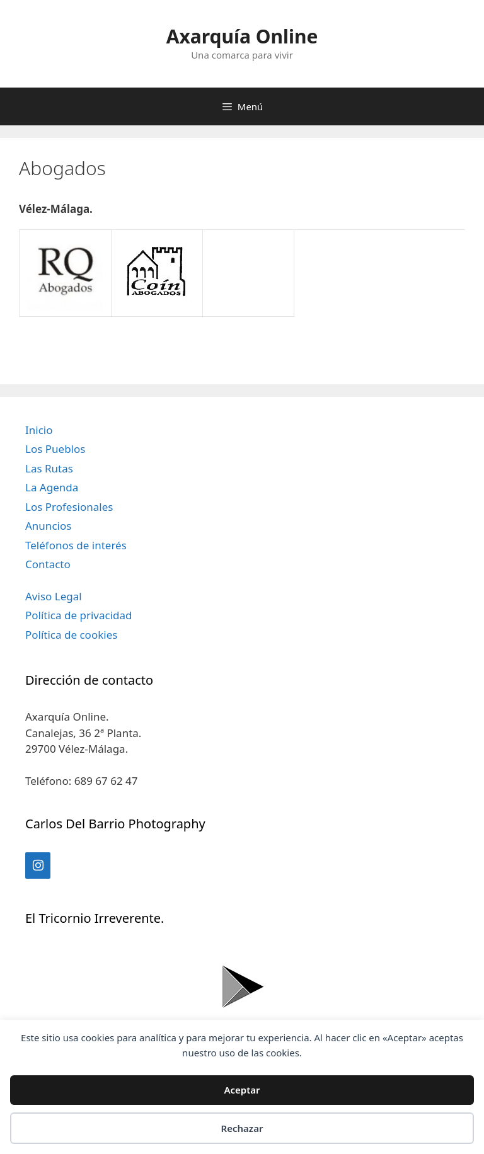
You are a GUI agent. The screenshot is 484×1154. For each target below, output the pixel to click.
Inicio (39, 430)
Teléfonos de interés (76, 545)
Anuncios (48, 525)
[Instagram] (37, 865)
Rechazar (242, 1128)
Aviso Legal (53, 596)
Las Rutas (49, 468)
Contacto (48, 564)
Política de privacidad (78, 615)
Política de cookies (71, 634)
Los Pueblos (55, 449)
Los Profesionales (69, 507)
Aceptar (242, 1089)
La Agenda (51, 487)
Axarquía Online (242, 36)
